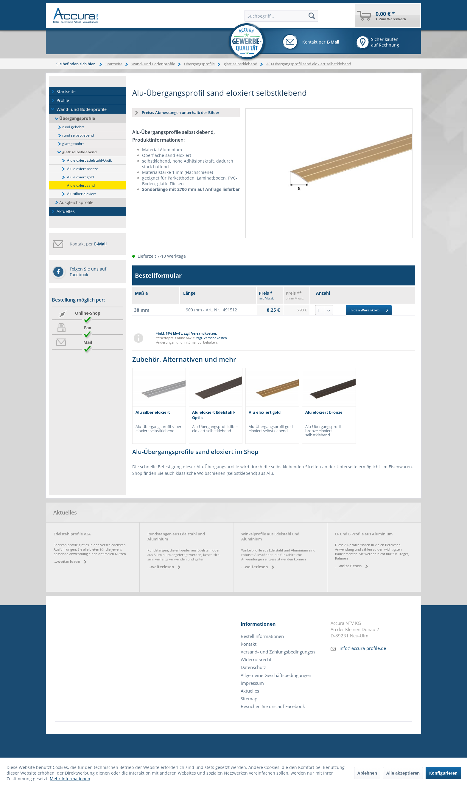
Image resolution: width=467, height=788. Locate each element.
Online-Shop (87, 313)
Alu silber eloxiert (81, 193)
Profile (63, 100)
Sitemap (249, 699)
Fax (87, 327)
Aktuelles (66, 211)
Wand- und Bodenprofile (82, 109)
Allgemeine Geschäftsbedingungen (276, 675)
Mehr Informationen (70, 778)
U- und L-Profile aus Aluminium (364, 534)
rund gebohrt (73, 126)
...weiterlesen (67, 561)
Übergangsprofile (77, 118)
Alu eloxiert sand (81, 185)
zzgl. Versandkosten (211, 338)
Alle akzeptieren (403, 773)
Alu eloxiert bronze (82, 168)
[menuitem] (387, 15)
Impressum (252, 683)
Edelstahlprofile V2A (72, 534)
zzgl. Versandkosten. (200, 333)
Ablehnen (367, 773)
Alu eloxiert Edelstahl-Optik (89, 160)
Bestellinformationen (262, 636)
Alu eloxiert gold (80, 177)
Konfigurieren (443, 773)
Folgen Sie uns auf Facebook (88, 271)
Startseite (66, 91)
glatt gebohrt (73, 143)
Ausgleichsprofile (76, 202)
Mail (87, 342)
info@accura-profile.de (363, 648)
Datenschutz (253, 667)
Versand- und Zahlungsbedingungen (278, 652)
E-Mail (333, 42)
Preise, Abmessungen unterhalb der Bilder (181, 112)
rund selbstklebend (78, 135)
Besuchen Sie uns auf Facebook (273, 706)
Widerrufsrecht (256, 659)
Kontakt (248, 644)
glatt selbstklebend (79, 151)
